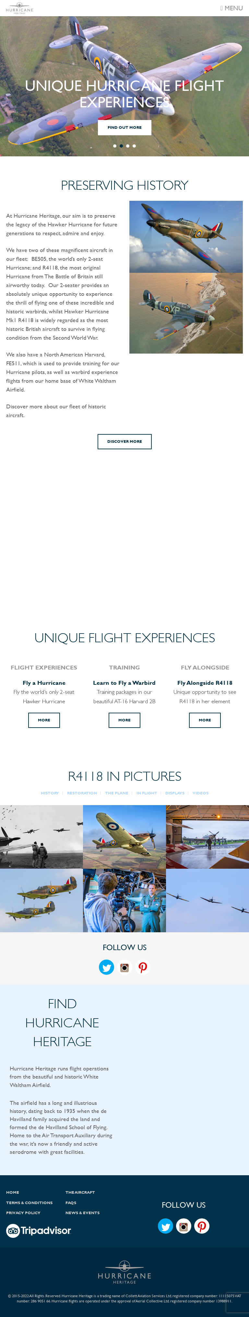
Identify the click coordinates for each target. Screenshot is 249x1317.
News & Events (82, 1213)
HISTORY (50, 793)
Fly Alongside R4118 (204, 682)
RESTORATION (82, 793)
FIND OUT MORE (125, 127)
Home (12, 1192)
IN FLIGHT (146, 793)
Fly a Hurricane (44, 682)
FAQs (70, 1203)
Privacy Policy (23, 1213)
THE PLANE (116, 793)
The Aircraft (80, 1192)
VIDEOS (200, 793)
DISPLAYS (174, 793)
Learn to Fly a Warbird (124, 682)
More (44, 720)
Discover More (124, 441)
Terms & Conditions (29, 1203)
